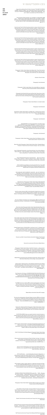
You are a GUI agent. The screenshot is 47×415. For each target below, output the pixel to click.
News (4, 11)
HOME (4, 9)
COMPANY (5, 14)
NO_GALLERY (5, 12)
